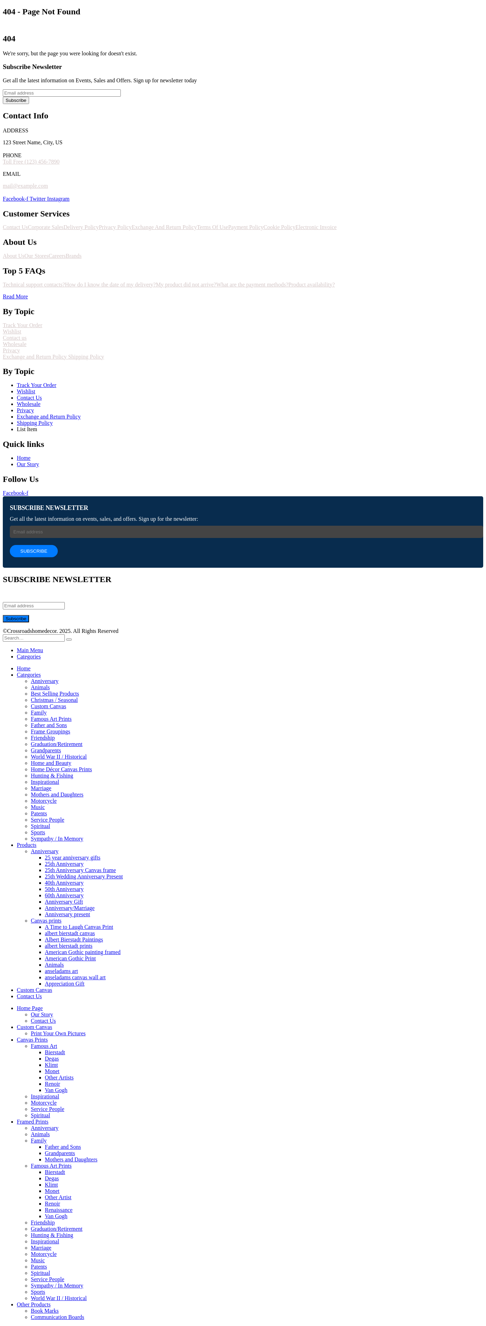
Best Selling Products (55, 694)
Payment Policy (246, 227)
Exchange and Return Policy (35, 357)
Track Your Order (22, 325)
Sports (38, 832)
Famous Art (44, 1046)
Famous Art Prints (51, 719)
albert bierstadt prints (68, 946)
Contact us (15, 338)
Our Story (42, 1014)
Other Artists (59, 1077)
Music (38, 807)
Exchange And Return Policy (164, 227)
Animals (40, 687)
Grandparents (46, 750)
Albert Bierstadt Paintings (74, 939)
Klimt (51, 1065)
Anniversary (44, 681)
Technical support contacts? (34, 285)
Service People (47, 820)
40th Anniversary (64, 883)
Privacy (11, 350)
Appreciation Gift (64, 984)
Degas (52, 1059)
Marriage (41, 788)
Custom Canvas (48, 706)
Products (26, 845)
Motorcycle (44, 801)
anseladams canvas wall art (75, 977)
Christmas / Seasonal (54, 700)
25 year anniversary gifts (72, 858)
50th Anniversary (64, 889)
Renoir (52, 1084)
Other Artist (58, 1197)
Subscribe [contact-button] (16, 100)
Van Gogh (56, 1090)
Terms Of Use (212, 227)
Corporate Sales (46, 227)
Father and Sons (49, 725)
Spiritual (40, 826)
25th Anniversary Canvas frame (80, 870)
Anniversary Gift (64, 902)
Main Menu (30, 650)
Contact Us (15, 227)
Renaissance (58, 1210)
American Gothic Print (70, 958)
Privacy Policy (115, 227)
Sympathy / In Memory (57, 839)
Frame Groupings (50, 731)
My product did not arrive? (186, 285)
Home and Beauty (51, 763)
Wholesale (15, 344)
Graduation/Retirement (57, 744)
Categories (29, 656)
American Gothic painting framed (82, 952)
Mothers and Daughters (57, 794)
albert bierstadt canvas (70, 933)
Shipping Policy (86, 357)
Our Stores (37, 256)
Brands (74, 256)
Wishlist (12, 331)
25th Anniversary (64, 864)
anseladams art (61, 971)
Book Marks (45, 1311)
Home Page (30, 1008)
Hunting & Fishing (52, 776)
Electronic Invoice (316, 227)
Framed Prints (32, 1122)
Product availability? (312, 285)
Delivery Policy (81, 227)
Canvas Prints (32, 1040)
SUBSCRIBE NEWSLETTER (49, 507)
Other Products (33, 1304)
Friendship (43, 738)
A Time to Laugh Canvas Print (79, 927)
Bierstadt (55, 1052)
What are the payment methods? (252, 285)
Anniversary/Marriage (70, 908)
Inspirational (45, 782)
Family (39, 713)
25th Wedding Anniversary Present (84, 876)
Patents (39, 813)
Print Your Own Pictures (58, 1033)
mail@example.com (25, 186)
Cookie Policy (280, 227)
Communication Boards (57, 1317)
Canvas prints (46, 921)
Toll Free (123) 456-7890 (31, 162)
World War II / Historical (59, 757)
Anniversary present (67, 914)
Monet (52, 1071)
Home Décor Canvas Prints (61, 769)
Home (23, 668)
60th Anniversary (64, 895)
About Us (14, 256)
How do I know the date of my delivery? (110, 285)
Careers (57, 256)
